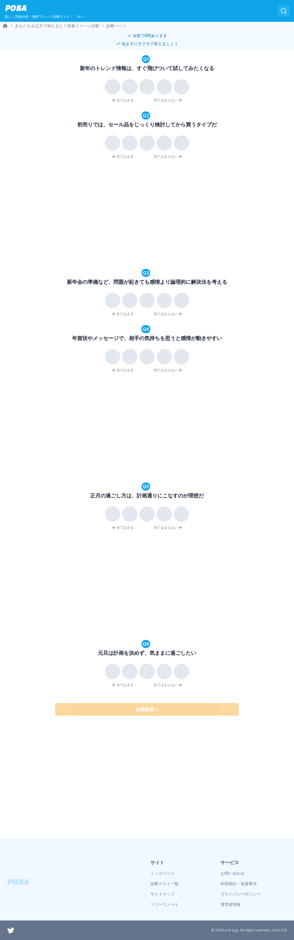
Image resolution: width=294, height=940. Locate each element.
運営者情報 (230, 904)
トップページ (162, 873)
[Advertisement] (147, 215)
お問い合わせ (232, 873)
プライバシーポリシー (240, 893)
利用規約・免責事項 (238, 883)
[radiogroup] (147, 85)
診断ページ (116, 25)
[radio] (112, 86)
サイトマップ (162, 893)
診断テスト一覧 (164, 883)
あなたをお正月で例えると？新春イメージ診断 (57, 25)
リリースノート (164, 904)
